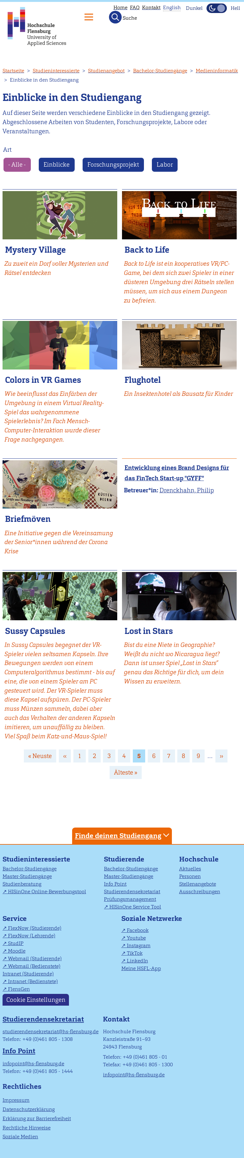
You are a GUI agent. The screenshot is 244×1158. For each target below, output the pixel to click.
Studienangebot (106, 70)
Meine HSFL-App (141, 968)
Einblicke (57, 165)
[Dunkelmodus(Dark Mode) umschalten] (217, 8)
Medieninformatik (217, 70)
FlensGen (19, 989)
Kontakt (151, 7)
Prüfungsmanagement (130, 899)
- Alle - (17, 165)
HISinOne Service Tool (135, 906)
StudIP (16, 943)
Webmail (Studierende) (35, 958)
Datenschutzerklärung (29, 1109)
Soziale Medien (20, 1136)
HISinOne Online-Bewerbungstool (47, 891)
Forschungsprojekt (113, 165)
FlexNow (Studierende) (34, 928)
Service (15, 918)
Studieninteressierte (56, 70)
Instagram (139, 945)
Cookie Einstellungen (35, 1000)
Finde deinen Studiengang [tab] (123, 835)
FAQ (134, 7)
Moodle (16, 951)
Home (120, 7)
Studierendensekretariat (132, 891)
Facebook (138, 930)
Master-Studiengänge (27, 876)
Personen (190, 876)
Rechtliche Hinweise (27, 1127)
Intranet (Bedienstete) (33, 981)
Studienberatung (22, 884)
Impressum (16, 1100)
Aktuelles (190, 868)
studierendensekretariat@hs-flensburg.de (50, 1031)
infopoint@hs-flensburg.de (33, 1063)
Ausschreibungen (199, 891)
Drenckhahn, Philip (186, 490)
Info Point (115, 884)
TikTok (135, 953)
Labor (165, 165)
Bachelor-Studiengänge (160, 70)
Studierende (124, 859)
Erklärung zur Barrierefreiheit (37, 1118)
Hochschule (199, 859)
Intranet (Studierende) (28, 973)
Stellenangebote (197, 884)
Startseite (13, 70)
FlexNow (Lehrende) (31, 935)
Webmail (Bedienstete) (34, 966)
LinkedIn (137, 960)
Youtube (136, 938)
